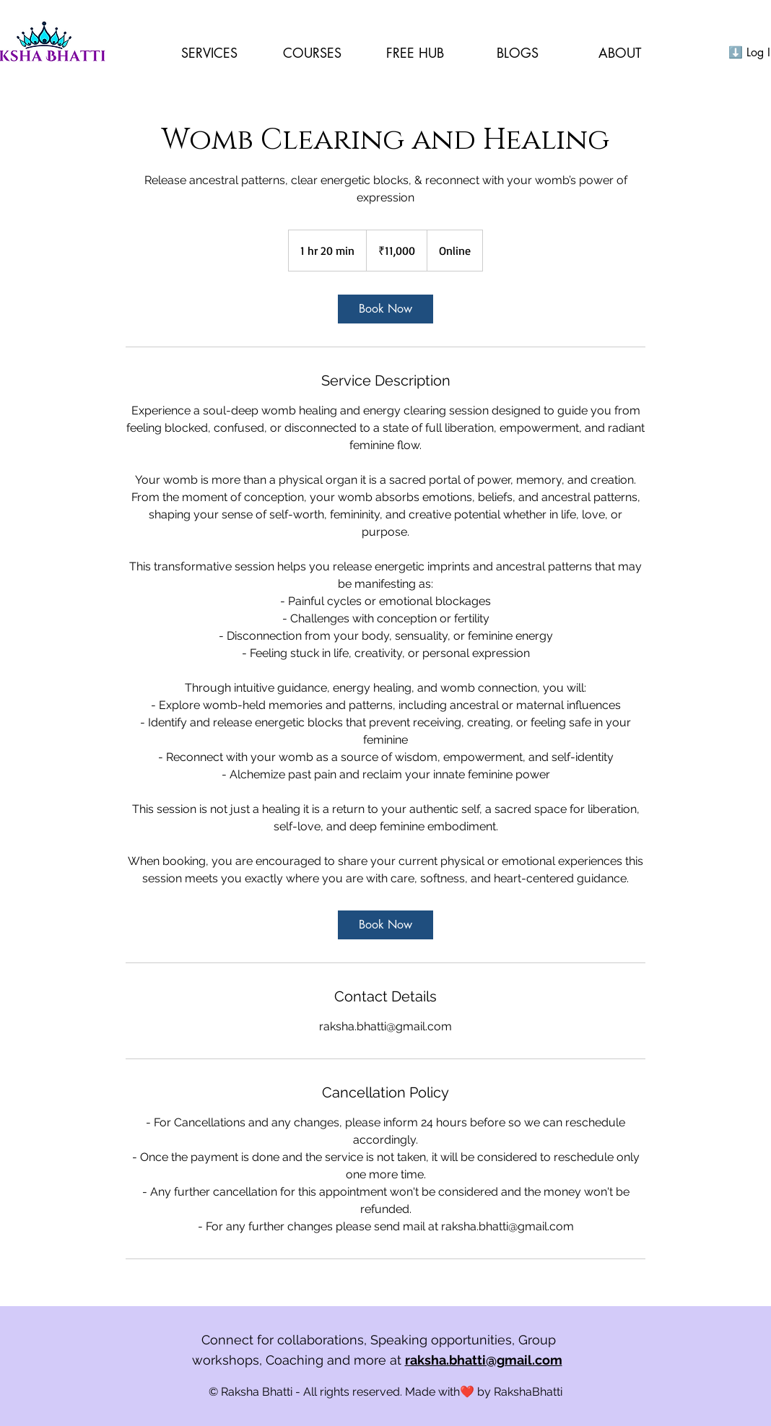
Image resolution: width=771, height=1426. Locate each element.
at (478, 1360)
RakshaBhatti (528, 1392)
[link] (385, 309)
